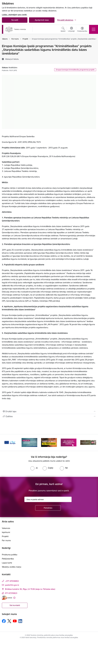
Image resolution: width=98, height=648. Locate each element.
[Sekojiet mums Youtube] (15, 620)
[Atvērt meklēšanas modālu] (63, 30)
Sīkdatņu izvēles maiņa (11, 567)
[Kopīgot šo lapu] (49, 416)
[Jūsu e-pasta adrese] (48, 499)
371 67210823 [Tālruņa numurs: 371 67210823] (11, 593)
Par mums (6, 540)
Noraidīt (14, 20)
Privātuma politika (9, 554)
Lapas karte (7, 563)
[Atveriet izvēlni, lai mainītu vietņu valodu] (71, 30)
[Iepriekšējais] (5, 442)
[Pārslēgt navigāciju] (93, 29)
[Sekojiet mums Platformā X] (9, 621)
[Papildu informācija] (14, 598)
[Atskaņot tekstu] (12, 59)
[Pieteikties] (48, 508)
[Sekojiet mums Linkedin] (20, 621)
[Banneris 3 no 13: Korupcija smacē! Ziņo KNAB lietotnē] (49, 442)
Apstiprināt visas (42, 20)
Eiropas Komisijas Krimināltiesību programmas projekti (75, 70)
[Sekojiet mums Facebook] (4, 621)
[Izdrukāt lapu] (49, 411)
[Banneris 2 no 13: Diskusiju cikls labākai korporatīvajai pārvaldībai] (29, 442)
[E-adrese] (7, 598)
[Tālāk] (93, 442)
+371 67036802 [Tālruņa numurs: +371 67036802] (12, 581)
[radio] (34, 467)
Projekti (5, 536)
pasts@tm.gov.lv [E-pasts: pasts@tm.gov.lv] (12, 585)
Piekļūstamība (8, 558)
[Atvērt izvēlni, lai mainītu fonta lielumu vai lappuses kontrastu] (82, 30)
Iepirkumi (6, 532)
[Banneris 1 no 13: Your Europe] (10, 442)
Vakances (6, 528)
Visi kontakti (15, 605)
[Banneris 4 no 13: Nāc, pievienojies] (69, 442)
